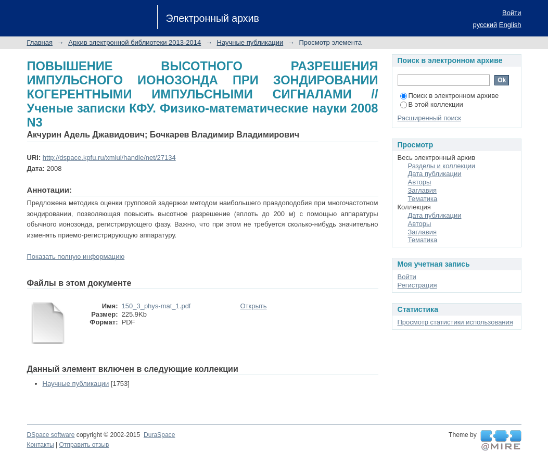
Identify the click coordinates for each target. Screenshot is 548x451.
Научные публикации (250, 42)
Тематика (423, 199)
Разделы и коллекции (442, 166)
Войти (511, 13)
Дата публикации (435, 174)
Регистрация (417, 285)
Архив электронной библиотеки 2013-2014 (134, 42)
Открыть (253, 306)
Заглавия (422, 190)
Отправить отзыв (84, 444)
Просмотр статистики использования (455, 322)
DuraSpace (159, 435)
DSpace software (51, 435)
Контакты (40, 444)
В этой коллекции (431, 104)
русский (485, 25)
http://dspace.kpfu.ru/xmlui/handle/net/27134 (109, 157)
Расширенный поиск (429, 118)
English (510, 25)
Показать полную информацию (76, 256)
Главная (40, 42)
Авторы (419, 182)
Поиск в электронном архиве (449, 95)
